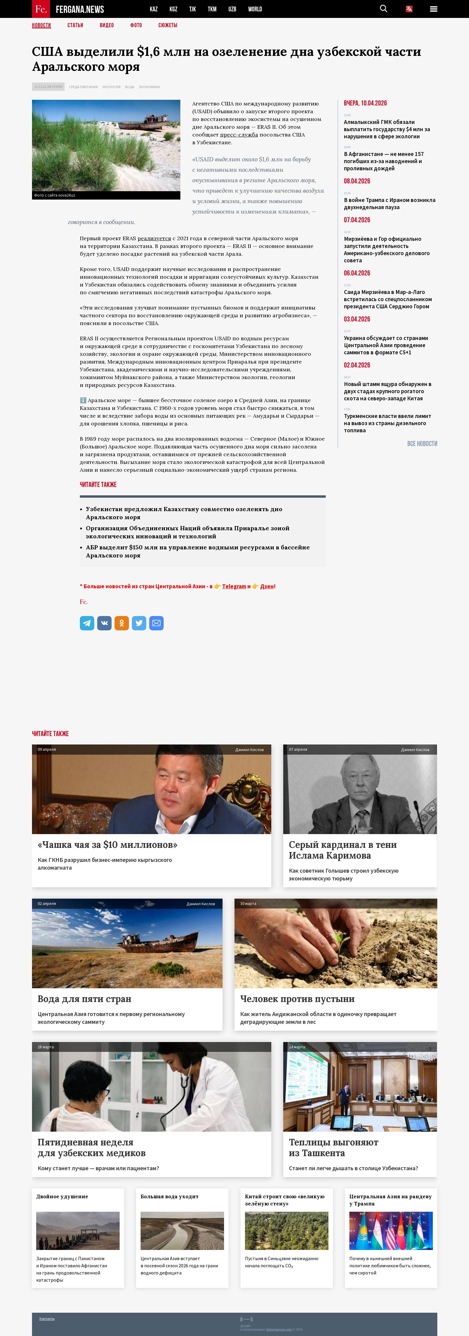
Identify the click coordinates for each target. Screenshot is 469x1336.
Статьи (75, 25)
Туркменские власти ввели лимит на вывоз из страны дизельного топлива (387, 423)
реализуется (154, 238)
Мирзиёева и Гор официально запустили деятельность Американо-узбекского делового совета (387, 249)
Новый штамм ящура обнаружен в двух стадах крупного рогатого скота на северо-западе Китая (388, 391)
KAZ (154, 9)
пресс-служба (239, 134)
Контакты (47, 1318)
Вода (129, 87)
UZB (232, 9)
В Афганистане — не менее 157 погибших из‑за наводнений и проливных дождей (384, 161)
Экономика (149, 87)
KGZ (173, 9)
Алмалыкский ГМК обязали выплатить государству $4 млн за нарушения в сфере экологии (387, 129)
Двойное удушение (62, 1196)
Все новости (422, 443)
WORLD (255, 9)
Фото (136, 25)
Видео (107, 25)
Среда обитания (83, 87)
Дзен (267, 586)
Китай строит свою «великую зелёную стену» (285, 1200)
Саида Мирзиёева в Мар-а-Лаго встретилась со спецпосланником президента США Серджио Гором (388, 299)
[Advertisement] (234, 685)
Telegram (234, 586)
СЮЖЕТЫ (168, 25)
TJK (192, 9)
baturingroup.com (279, 1329)
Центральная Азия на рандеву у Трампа (390, 1200)
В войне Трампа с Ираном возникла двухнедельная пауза (390, 203)
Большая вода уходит (170, 1196)
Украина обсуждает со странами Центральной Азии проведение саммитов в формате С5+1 (386, 345)
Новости (41, 25)
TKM (212, 9)
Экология (111, 87)
